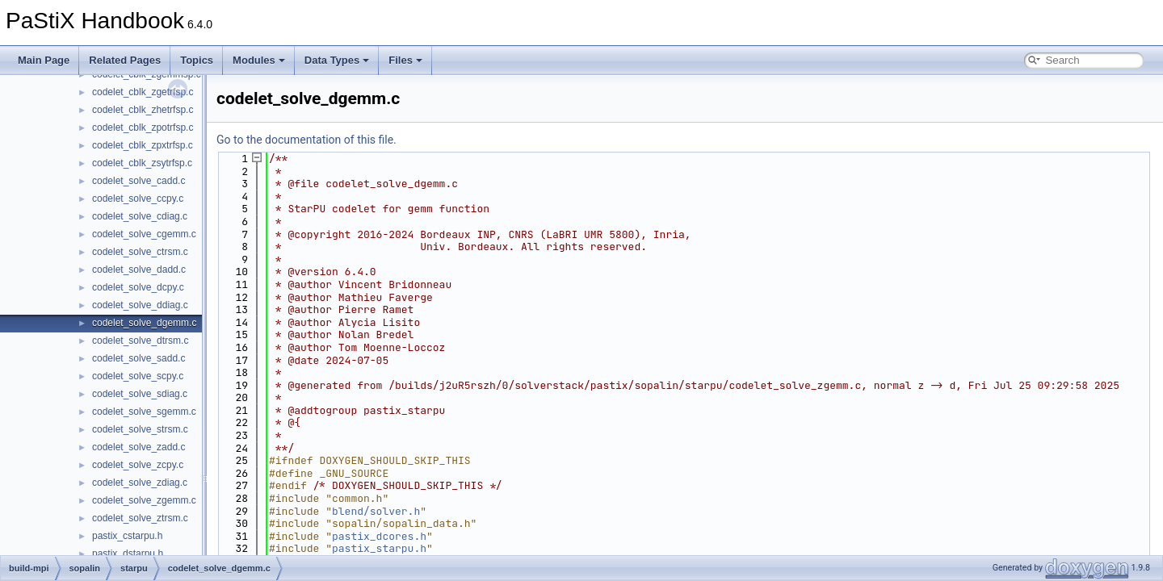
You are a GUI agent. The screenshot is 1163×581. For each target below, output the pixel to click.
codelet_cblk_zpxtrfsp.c (142, 145)
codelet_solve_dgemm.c (144, 322)
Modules (259, 60)
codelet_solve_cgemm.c (144, 234)
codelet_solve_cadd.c (138, 180)
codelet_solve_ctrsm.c (140, 251)
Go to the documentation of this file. (306, 139)
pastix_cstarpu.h (127, 535)
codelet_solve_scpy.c (137, 376)
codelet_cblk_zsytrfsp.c (142, 163)
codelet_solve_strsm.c (140, 429)
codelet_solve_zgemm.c (144, 500)
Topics (196, 60)
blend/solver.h (376, 511)
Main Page (43, 60)
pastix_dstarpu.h (127, 553)
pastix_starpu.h (379, 548)
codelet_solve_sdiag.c (139, 393)
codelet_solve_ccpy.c (137, 198)
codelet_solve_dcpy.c (138, 287)
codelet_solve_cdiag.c (139, 216)
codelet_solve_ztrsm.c (140, 518)
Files (405, 60)
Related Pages (125, 60)
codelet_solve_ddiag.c (140, 305)
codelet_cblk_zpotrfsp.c (142, 127)
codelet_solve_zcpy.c (137, 464)
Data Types (336, 60)
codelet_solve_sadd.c (138, 358)
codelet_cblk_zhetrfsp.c (142, 109)
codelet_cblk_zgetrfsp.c (142, 92)
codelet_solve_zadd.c (138, 447)
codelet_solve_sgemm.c (144, 411)
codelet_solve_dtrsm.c (140, 340)
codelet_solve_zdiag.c (139, 482)
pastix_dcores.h (379, 536)
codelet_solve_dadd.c (139, 269)
